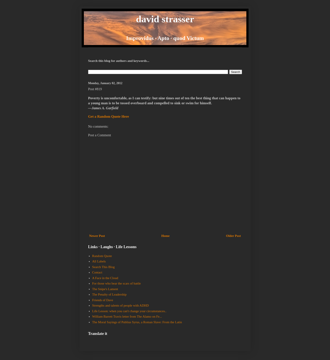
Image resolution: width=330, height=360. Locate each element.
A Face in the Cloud (105, 278)
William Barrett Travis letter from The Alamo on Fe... (127, 316)
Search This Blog (103, 267)
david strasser (165, 19)
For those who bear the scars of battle (116, 283)
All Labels (99, 261)
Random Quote (102, 256)
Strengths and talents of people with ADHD (120, 305)
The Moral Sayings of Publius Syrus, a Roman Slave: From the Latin (137, 322)
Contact (97, 272)
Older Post (233, 236)
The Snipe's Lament (105, 289)
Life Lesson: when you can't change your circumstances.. (129, 311)
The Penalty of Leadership (109, 294)
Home (165, 236)
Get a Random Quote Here (108, 116)
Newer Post (97, 236)
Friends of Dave (102, 300)
